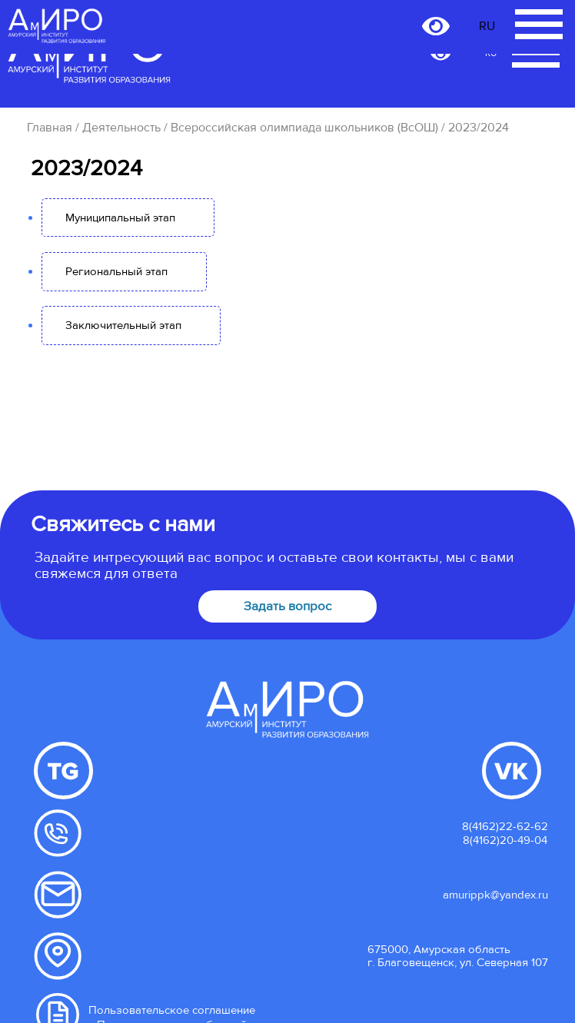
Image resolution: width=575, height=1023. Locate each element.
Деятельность (121, 127)
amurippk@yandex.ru (495, 895)
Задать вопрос (287, 606)
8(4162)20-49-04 (505, 840)
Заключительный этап (123, 325)
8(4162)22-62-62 (505, 826)
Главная (49, 127)
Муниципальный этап (120, 217)
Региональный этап (116, 271)
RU (487, 26)
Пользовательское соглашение (171, 1010)
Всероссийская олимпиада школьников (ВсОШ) (304, 127)
